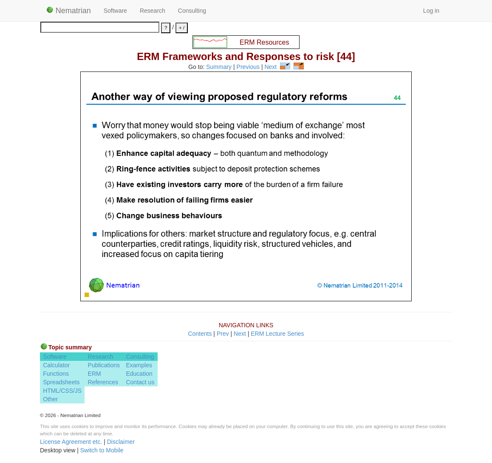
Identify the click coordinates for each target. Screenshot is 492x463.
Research (152, 10)
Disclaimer (121, 441)
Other (50, 399)
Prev (223, 333)
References (103, 382)
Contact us (140, 382)
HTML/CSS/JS (62, 390)
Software (115, 10)
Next (270, 67)
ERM (94, 373)
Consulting (192, 10)
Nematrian (68, 10)
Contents (200, 333)
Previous (248, 67)
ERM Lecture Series (277, 333)
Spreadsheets (61, 382)
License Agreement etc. (71, 441)
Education (139, 373)
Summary (219, 67)
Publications (104, 365)
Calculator (56, 365)
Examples (139, 365)
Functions (56, 373)
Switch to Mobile (102, 450)
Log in (431, 10)
